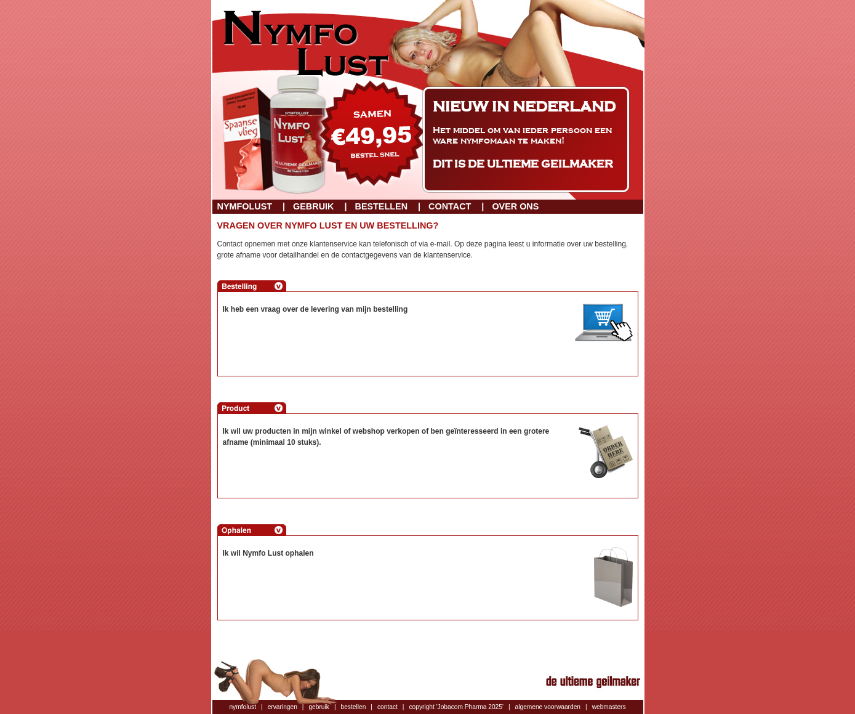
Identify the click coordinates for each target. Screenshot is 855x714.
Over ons (515, 206)
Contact (449, 206)
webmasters (609, 707)
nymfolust (242, 707)
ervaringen (282, 707)
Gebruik (313, 206)
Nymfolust (245, 206)
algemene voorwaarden (547, 707)
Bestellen (381, 206)
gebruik (318, 707)
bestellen (353, 707)
